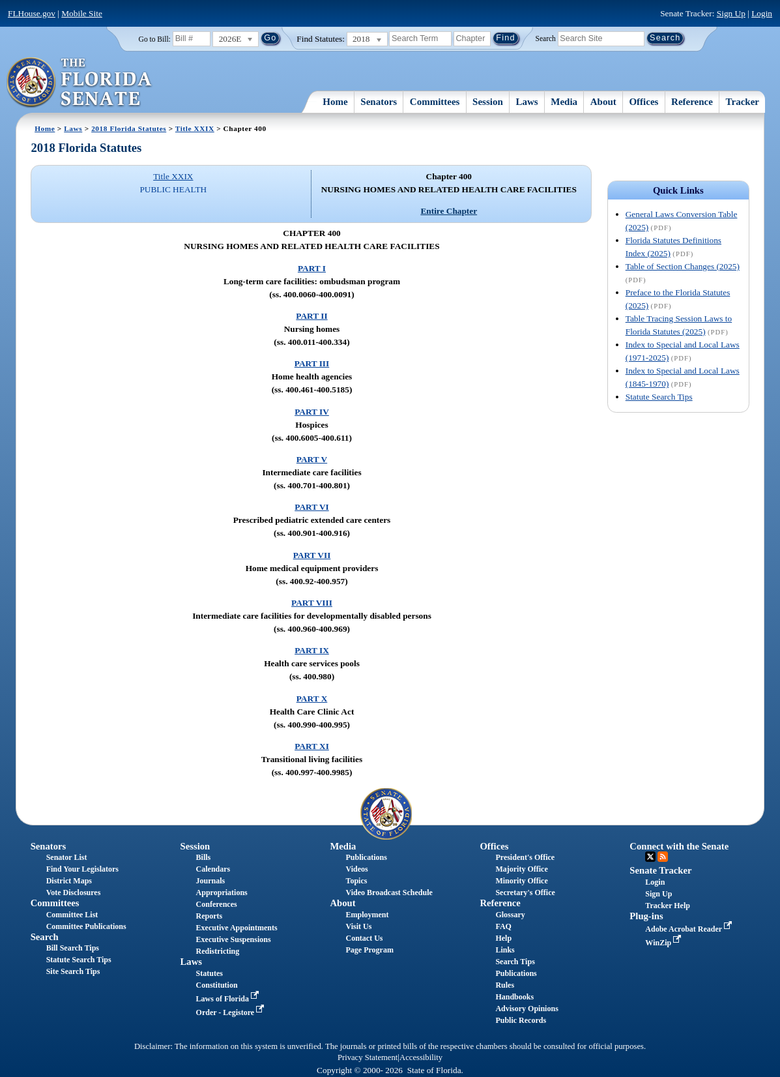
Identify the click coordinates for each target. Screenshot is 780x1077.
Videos (357, 869)
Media (564, 101)
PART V (311, 459)
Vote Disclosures (73, 892)
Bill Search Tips (72, 947)
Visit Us (359, 926)
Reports (209, 916)
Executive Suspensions (233, 939)
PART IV (312, 412)
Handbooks (514, 996)
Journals (210, 880)
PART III (312, 363)
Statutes (209, 973)
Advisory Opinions (526, 1008)
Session (487, 101)
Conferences (216, 904)
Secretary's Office (525, 892)
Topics (357, 880)
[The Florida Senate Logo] (80, 82)
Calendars (213, 869)
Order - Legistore (231, 1012)
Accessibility (420, 1057)
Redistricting (218, 951)
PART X (312, 698)
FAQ (503, 926)
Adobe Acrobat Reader (689, 929)
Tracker (742, 101)
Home (335, 101)
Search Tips (514, 961)
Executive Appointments (237, 927)
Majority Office (521, 869)
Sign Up (731, 13)
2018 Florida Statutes (128, 128)
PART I (312, 268)
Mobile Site (81, 13)
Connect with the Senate (679, 846)
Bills (203, 857)
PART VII (312, 555)
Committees (435, 101)
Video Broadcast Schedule (389, 892)
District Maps (69, 880)
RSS (662, 856)
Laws (526, 101)
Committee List (72, 914)
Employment (367, 914)
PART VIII (311, 603)
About (603, 101)
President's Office (525, 857)
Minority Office (521, 880)
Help (503, 938)
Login (761, 13)
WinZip (664, 942)
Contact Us (364, 938)
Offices (643, 101)
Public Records (520, 1020)
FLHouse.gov (31, 13)
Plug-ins (646, 916)
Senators (378, 101)
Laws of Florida (228, 998)
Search (546, 38)
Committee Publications (86, 926)
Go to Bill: (155, 39)
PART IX (312, 650)
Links (504, 949)
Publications (366, 857)
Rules (504, 985)
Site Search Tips (73, 971)
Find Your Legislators (82, 869)
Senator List (66, 857)
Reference (692, 101)
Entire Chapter (448, 211)
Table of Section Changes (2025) (683, 266)
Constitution (217, 985)
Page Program (370, 949)
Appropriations (222, 892)
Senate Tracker (660, 870)
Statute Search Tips (659, 397)
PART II (311, 316)
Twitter (650, 856)
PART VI (312, 507)
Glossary (510, 914)
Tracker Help (667, 905)
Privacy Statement (367, 1057)
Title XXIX (194, 128)
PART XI (312, 746)
